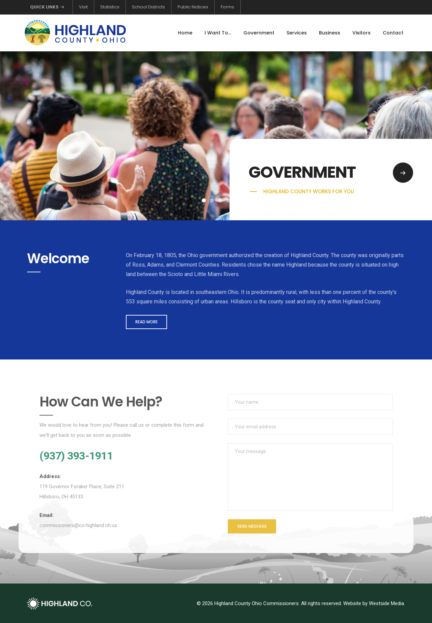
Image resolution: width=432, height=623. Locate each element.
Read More (146, 322)
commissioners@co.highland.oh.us (78, 525)
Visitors (361, 32)
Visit (83, 7)
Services (297, 32)
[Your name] (310, 402)
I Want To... (218, 32)
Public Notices (193, 7)
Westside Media (386, 603)
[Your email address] (310, 427)
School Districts (148, 7)
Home (185, 32)
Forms (227, 7)
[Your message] (310, 477)
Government (258, 32)
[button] (204, 200)
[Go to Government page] (403, 173)
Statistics (109, 7)
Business (329, 32)
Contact (393, 32)
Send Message (252, 526)
